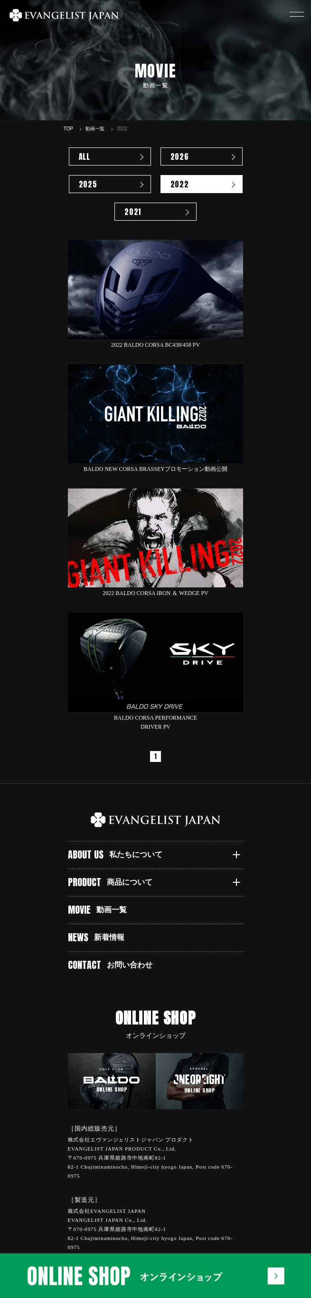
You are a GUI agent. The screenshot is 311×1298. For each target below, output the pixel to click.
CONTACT (110, 964)
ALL (84, 156)
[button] (297, 14)
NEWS (96, 937)
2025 (88, 184)
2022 (179, 184)
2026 (179, 156)
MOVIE (97, 909)
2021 (132, 211)
